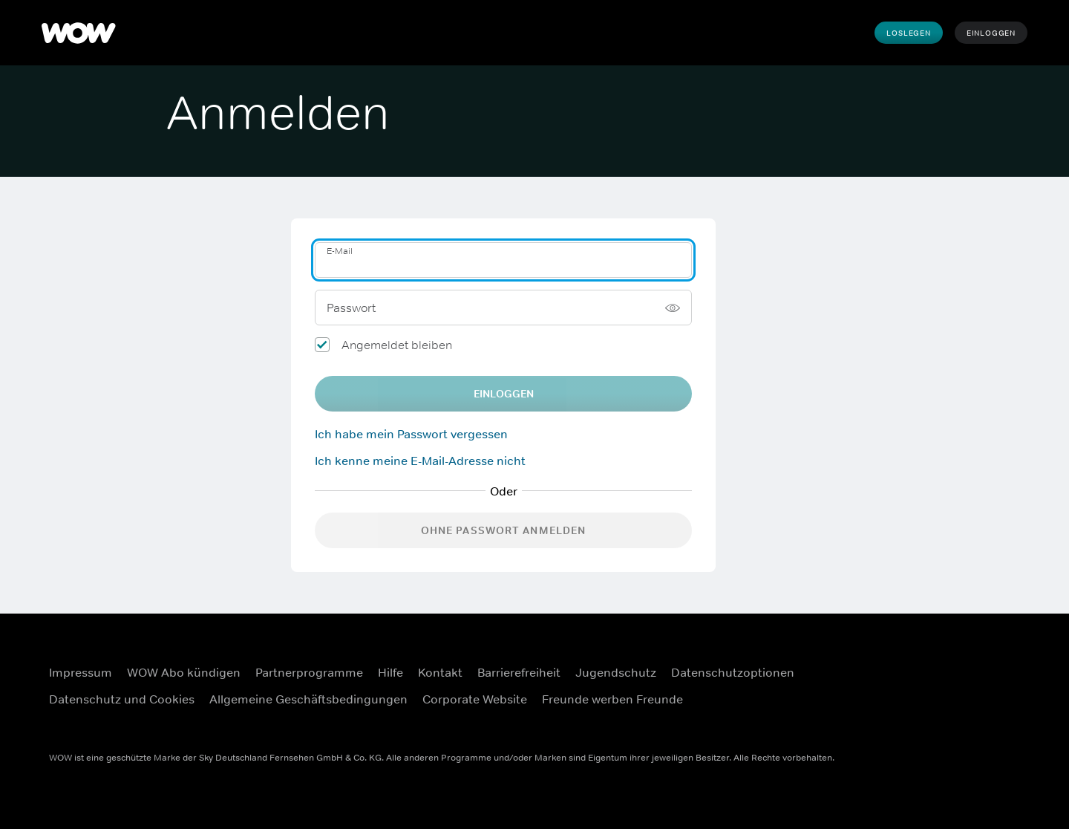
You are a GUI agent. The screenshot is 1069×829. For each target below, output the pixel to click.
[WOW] (79, 33)
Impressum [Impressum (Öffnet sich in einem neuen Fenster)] (80, 672)
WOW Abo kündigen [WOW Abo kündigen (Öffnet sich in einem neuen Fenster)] (184, 672)
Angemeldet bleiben (396, 344)
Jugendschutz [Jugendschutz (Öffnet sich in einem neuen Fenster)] (615, 672)
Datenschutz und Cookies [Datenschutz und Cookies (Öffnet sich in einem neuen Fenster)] (121, 699)
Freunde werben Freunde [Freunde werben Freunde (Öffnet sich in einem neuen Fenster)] (612, 699)
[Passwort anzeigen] (672, 307)
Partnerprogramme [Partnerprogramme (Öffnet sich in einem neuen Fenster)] (309, 672)
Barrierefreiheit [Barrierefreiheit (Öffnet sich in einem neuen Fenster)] (518, 672)
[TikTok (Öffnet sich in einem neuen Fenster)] (988, 705)
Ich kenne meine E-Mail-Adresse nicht (420, 460)
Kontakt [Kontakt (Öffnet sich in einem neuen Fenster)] (440, 672)
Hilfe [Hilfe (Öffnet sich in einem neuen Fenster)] (390, 672)
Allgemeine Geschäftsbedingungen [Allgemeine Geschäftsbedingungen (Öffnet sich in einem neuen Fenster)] (308, 699)
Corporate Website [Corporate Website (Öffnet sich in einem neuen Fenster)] (474, 699)
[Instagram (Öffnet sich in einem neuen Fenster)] (988, 662)
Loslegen (908, 32)
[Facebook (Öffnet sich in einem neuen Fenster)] (949, 662)
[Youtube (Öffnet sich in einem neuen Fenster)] (949, 705)
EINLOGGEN (504, 393)
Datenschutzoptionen (732, 672)
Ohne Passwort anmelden (503, 530)
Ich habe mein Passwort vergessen (411, 433)
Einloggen (991, 32)
